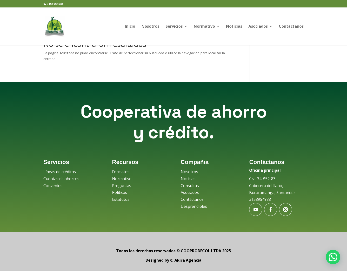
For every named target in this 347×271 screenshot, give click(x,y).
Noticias (234, 27)
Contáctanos (291, 27)
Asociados (258, 27)
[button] (333, 257)
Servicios (174, 27)
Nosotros (150, 27)
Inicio (130, 27)
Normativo (204, 27)
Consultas (190, 185)
